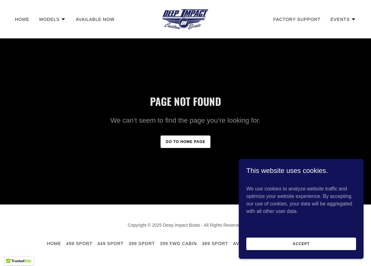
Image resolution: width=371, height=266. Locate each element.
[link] (185, 19)
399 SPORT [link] (142, 243)
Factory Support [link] (296, 19)
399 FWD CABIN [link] (178, 243)
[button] (52, 19)
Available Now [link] (95, 19)
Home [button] (54, 243)
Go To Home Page (185, 142)
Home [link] (22, 19)
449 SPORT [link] (110, 243)
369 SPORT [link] (215, 243)
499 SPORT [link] (79, 243)
